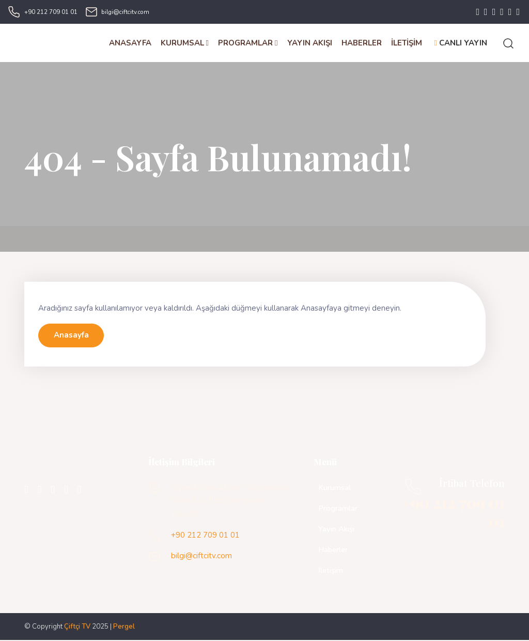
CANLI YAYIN (460, 43)
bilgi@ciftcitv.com (125, 12)
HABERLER (361, 43)
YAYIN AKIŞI (309, 43)
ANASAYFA (130, 43)
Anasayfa (71, 336)
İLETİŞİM (406, 43)
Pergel (124, 627)
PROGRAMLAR (247, 43)
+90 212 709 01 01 (50, 12)
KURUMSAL (185, 43)
